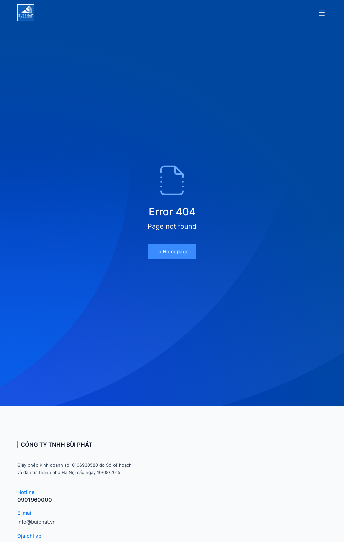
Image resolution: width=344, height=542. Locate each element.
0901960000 (34, 499)
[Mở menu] (322, 13)
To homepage (172, 251)
